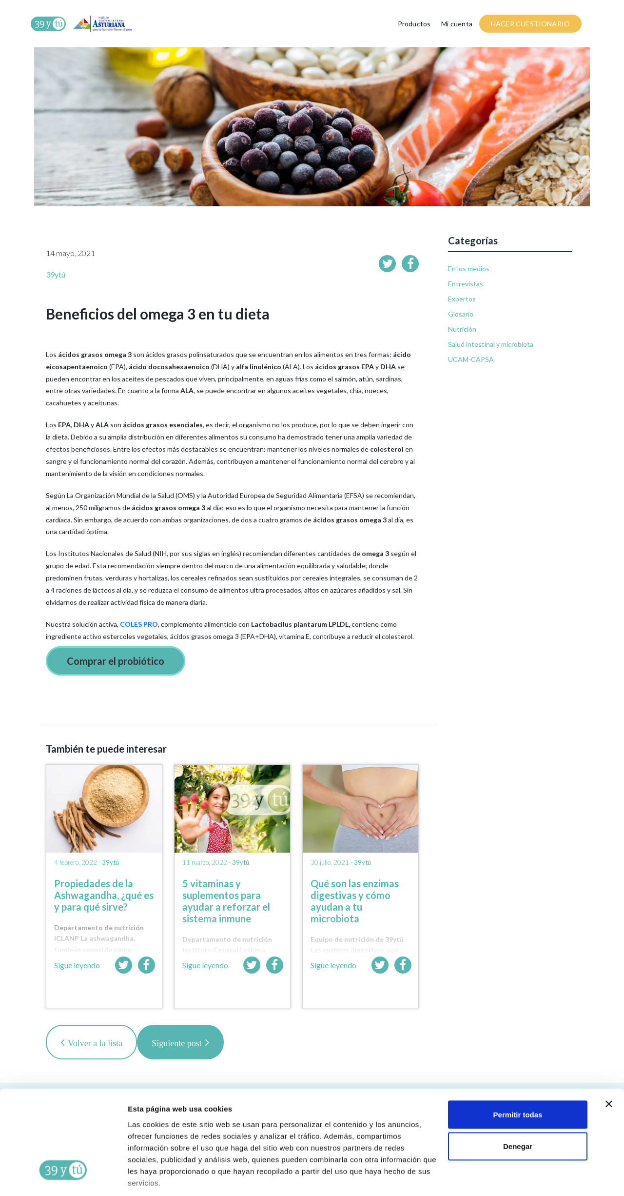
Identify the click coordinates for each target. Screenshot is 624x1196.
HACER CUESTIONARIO (530, 24)
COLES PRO (139, 624)
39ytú (55, 274)
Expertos (462, 299)
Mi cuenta (456, 24)
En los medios (468, 268)
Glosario (460, 314)
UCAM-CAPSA (471, 359)
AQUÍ (354, 1151)
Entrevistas (465, 283)
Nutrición (462, 329)
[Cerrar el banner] (608, 1048)
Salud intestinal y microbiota (490, 344)
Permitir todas (518, 1059)
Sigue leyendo (77, 965)
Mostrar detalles (156, 1177)
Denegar (517, 1091)
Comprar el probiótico (115, 661)
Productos (414, 24)
